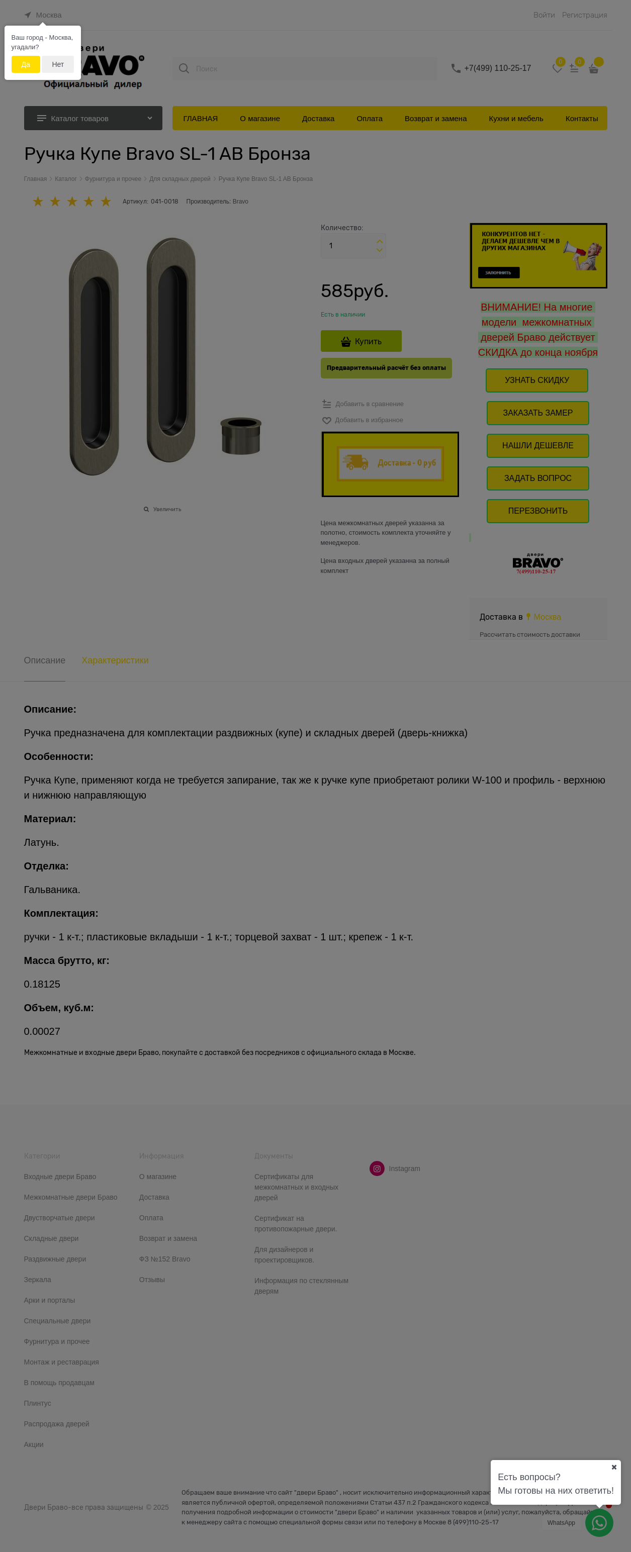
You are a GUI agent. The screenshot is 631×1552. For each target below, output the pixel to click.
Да (26, 64)
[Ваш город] (614, 1467)
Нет (58, 64)
